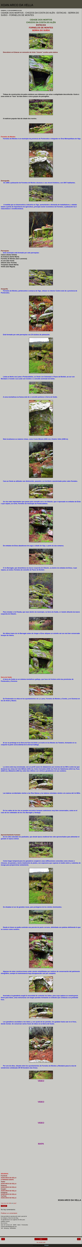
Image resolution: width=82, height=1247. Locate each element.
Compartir (4, 1206)
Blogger (47, 1245)
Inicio (41, 1239)
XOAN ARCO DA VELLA (17, 5)
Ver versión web (41, 1242)
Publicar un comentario (9, 1213)
